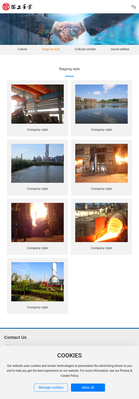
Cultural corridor (85, 49)
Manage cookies (51, 387)
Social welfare (120, 49)
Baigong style (51, 49)
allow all (88, 387)
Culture (69, 29)
